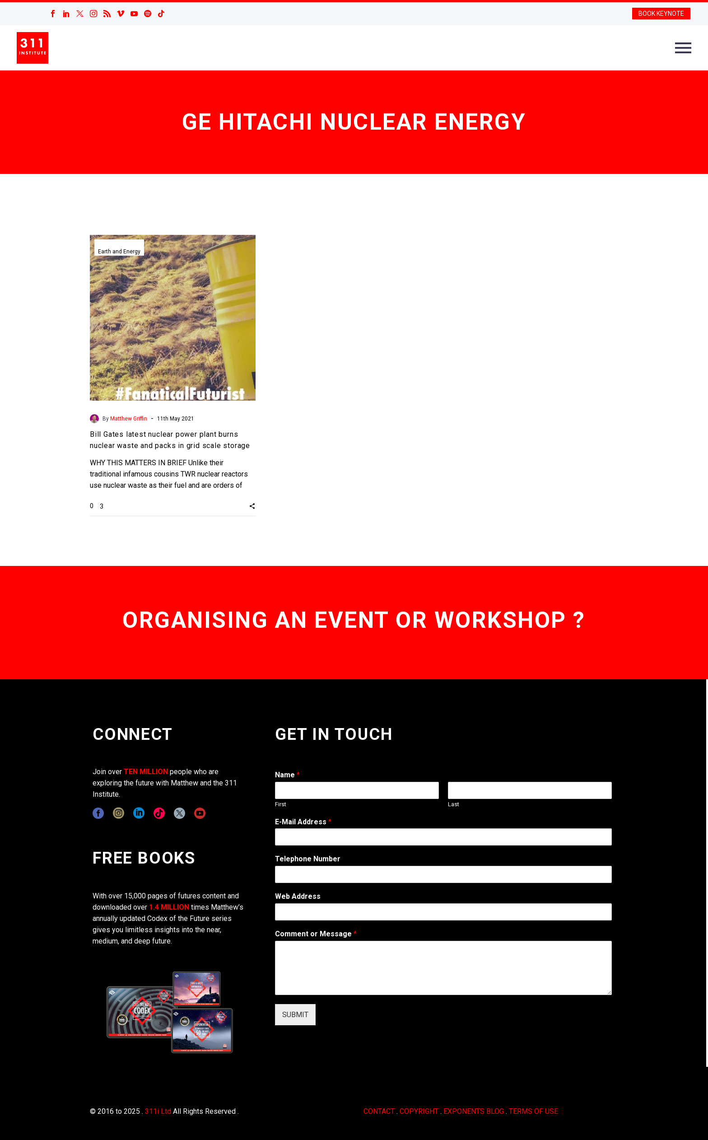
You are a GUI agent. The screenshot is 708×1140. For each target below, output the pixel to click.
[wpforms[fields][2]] (443, 968)
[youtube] (199, 813)
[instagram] (118, 813)
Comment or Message (316, 934)
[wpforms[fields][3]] (443, 911)
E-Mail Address (303, 822)
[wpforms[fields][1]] (443, 837)
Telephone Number (307, 859)
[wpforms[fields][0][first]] (357, 790)
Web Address (298, 896)
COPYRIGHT (419, 1111)
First (280, 804)
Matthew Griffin (128, 419)
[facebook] (98, 813)
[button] (252, 506)
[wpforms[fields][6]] (443, 874)
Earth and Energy (119, 251)
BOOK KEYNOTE (661, 13)
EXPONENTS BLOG (473, 1111)
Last (453, 804)
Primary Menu (683, 47)
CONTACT (379, 1111)
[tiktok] (159, 813)
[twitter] (179, 813)
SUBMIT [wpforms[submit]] (295, 1014)
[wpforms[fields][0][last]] (530, 790)
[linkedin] (138, 813)
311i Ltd (158, 1111)
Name (287, 775)
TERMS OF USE (533, 1111)
